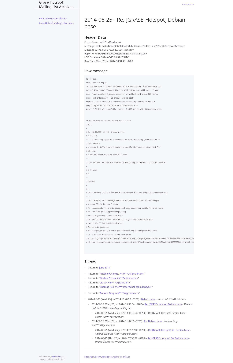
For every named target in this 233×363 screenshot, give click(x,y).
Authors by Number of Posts (53, 18)
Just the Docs (56, 356)
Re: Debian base (153, 321)
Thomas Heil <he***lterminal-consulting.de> (126, 287)
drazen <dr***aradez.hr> (115, 282)
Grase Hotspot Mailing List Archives (56, 4)
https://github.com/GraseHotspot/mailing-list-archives (107, 357)
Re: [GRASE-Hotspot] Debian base (163, 304)
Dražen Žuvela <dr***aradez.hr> (119, 278)
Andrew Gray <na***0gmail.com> (120, 293)
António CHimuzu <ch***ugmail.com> (122, 273)
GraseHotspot (188, 4)
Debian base (148, 299)
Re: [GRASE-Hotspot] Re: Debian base (169, 330)
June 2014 (104, 267)
